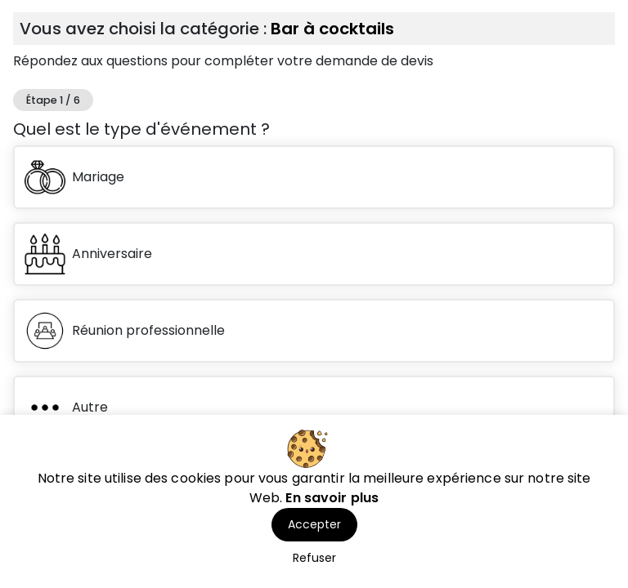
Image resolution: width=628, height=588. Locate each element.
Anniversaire (88, 254)
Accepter (314, 524)
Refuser (314, 558)
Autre (66, 407)
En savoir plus (332, 497)
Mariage (74, 177)
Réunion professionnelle (125, 330)
